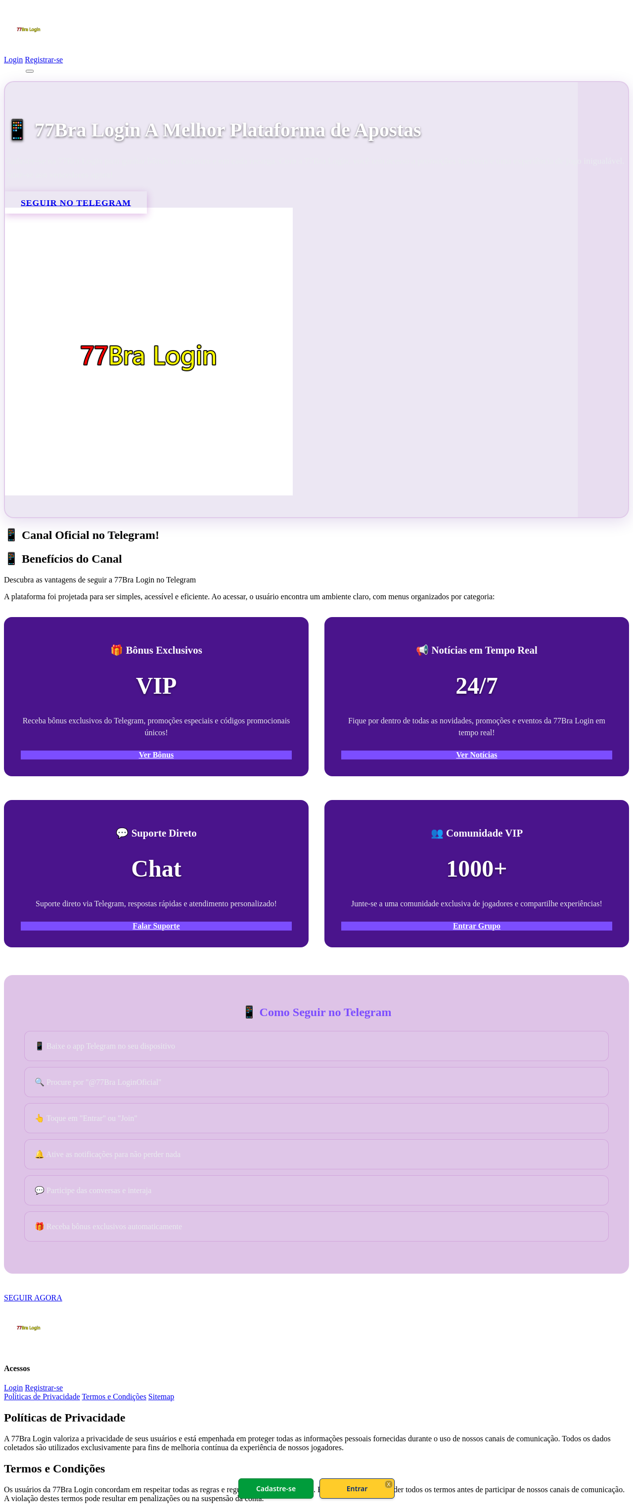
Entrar (357, 1488)
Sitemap (161, 1396)
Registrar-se (44, 59)
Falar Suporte (156, 926)
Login (13, 59)
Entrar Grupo (476, 926)
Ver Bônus (156, 755)
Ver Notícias (476, 755)
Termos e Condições (114, 1396)
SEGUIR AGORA (33, 1297)
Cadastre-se (276, 1488)
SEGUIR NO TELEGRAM (76, 202)
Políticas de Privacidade (42, 1396)
